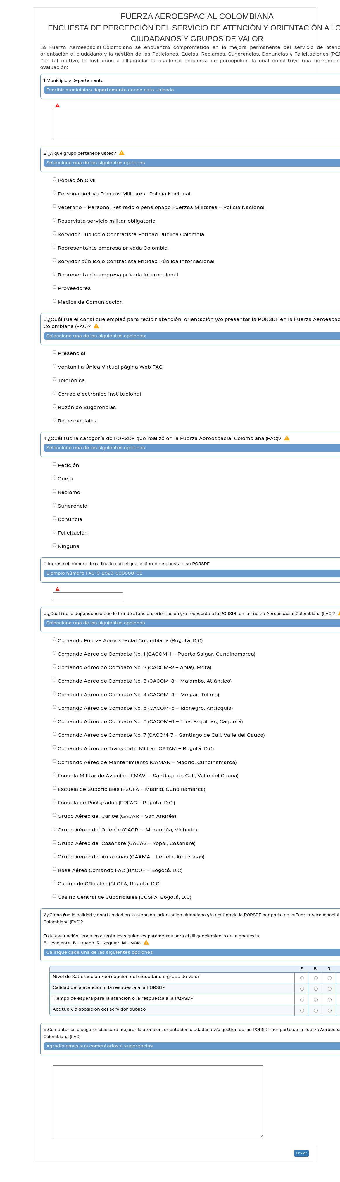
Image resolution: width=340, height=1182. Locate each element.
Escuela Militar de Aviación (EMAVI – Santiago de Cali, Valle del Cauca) (148, 776)
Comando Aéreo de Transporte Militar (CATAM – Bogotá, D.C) (136, 749)
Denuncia (70, 520)
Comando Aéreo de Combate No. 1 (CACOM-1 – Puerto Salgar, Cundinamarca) (157, 654)
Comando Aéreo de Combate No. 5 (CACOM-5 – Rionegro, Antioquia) (145, 708)
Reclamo (69, 492)
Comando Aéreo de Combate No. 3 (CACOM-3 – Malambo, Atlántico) (145, 681)
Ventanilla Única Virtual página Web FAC (110, 367)
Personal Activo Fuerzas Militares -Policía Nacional (124, 194)
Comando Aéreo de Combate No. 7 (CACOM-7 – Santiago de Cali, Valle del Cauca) (161, 735)
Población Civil (77, 180)
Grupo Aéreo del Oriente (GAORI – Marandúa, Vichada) (127, 830)
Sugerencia (72, 506)
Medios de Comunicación (90, 302)
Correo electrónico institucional (99, 394)
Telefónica (71, 381)
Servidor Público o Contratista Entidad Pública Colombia (131, 235)
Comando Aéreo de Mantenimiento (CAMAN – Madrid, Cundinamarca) (147, 762)
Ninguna (69, 546)
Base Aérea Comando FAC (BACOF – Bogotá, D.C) (120, 870)
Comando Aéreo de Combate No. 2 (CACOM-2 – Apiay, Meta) (134, 668)
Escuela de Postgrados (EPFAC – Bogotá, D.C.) (116, 803)
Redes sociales (77, 421)
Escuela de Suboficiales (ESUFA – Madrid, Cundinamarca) (131, 789)
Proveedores (74, 288)
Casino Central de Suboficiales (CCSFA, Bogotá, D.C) (124, 897)
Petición (68, 465)
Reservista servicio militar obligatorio (107, 221)
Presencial (71, 353)
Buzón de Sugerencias (87, 407)
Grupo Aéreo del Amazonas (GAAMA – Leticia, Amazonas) (131, 857)
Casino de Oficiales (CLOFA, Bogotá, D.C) (109, 884)
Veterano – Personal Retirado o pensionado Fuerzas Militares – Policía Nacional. (162, 207)
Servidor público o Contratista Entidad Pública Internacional (136, 261)
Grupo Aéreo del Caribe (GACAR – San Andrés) (117, 816)
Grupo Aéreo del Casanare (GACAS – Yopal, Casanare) (127, 843)
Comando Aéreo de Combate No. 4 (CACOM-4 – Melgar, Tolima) (138, 695)
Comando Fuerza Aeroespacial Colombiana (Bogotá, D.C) (130, 641)
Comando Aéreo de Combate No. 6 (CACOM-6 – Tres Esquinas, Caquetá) (150, 722)
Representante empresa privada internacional (118, 275)
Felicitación (73, 533)
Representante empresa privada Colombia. (113, 248)
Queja (65, 479)
